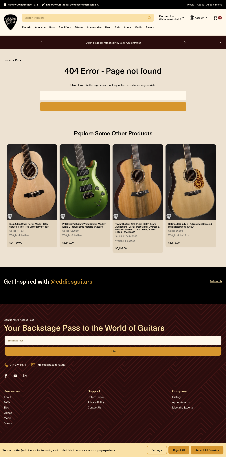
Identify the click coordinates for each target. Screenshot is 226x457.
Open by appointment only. (113, 42)
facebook (6, 376)
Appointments (214, 4)
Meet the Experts (182, 407)
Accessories (94, 27)
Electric (26, 27)
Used (108, 27)
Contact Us (94, 407)
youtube (15, 376)
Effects (79, 27)
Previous (41, 42)
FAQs (7, 402)
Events (150, 27)
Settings (157, 450)
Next (184, 42)
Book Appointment (130, 42)
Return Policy (96, 397)
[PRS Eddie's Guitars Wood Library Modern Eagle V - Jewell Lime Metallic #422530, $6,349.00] (85, 182)
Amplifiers (65, 27)
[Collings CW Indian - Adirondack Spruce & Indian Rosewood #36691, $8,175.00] (191, 182)
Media (190, 4)
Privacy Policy (96, 402)
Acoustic (40, 27)
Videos (8, 413)
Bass (52, 27)
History (176, 397)
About (200, 4)
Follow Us (216, 281)
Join (113, 351)
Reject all (179, 450)
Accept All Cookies (207, 450)
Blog (6, 407)
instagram (25, 376)
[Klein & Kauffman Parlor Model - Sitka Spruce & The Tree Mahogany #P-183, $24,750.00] (32, 182)
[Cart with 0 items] (217, 18)
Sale (117, 27)
